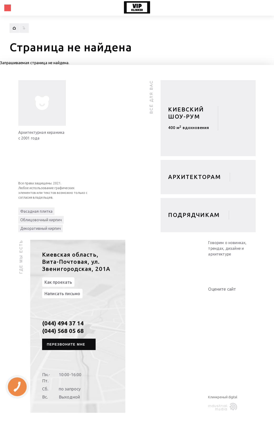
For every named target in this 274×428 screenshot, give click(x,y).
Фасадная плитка (36, 211)
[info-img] (42, 103)
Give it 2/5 (217, 298)
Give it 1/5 (211, 298)
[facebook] (232, 266)
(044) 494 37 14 (63, 323)
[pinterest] (251, 266)
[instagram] (241, 266)
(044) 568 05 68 (63, 331)
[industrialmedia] (223, 407)
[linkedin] (213, 266)
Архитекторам (194, 177)
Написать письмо (62, 293)
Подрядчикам (194, 215)
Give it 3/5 (222, 298)
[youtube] (222, 266)
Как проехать (58, 282)
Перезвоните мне (66, 344)
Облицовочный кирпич (41, 220)
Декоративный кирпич (40, 228)
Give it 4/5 (228, 298)
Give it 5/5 (234, 298)
